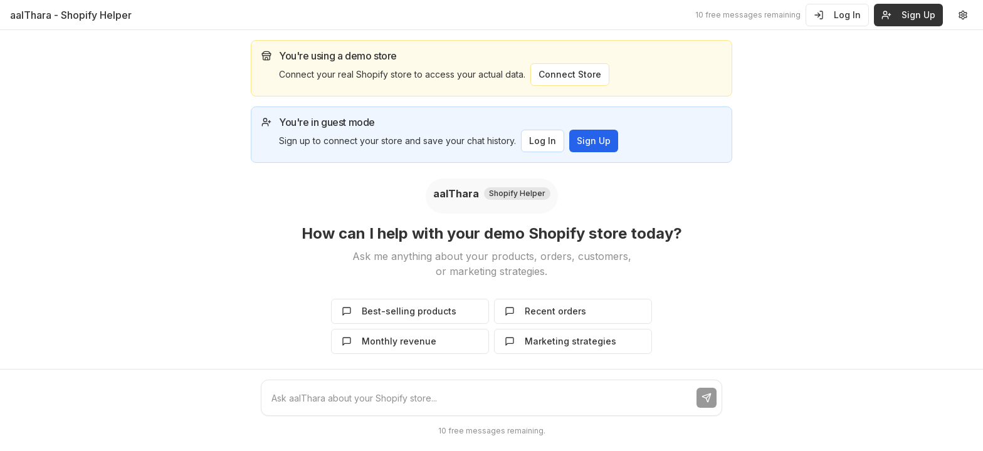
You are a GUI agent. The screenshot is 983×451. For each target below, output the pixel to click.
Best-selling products (399, 311)
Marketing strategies (560, 341)
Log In (837, 14)
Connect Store (570, 74)
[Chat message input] (479, 397)
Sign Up (594, 140)
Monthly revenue (389, 341)
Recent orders (545, 311)
